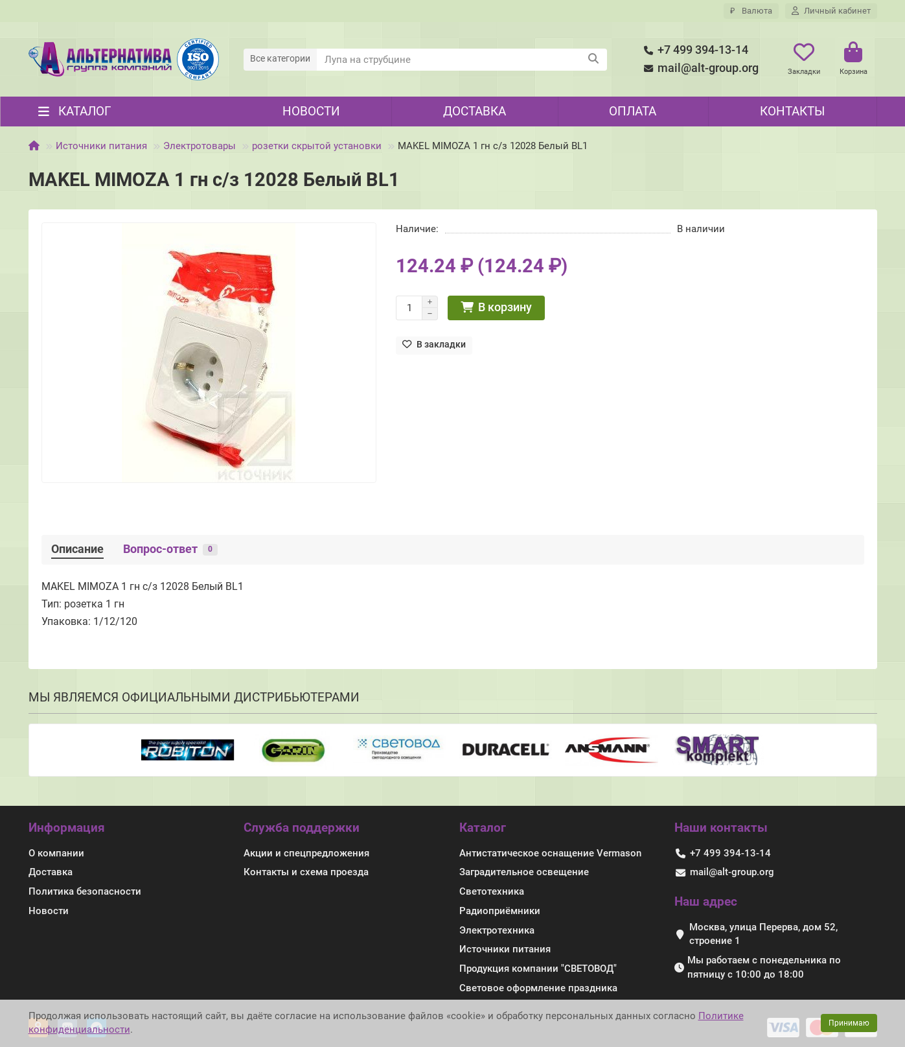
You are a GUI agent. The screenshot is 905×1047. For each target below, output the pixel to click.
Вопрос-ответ (170, 549)
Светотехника (491, 891)
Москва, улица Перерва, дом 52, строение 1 (763, 934)
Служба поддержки (302, 827)
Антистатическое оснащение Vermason (550, 853)
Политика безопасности (85, 891)
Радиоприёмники (499, 911)
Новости (311, 111)
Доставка (474, 111)
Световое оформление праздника (538, 988)
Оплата (632, 111)
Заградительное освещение (524, 872)
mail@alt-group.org (699, 68)
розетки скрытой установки (317, 146)
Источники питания (101, 146)
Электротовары (199, 146)
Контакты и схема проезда (306, 872)
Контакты (792, 111)
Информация (67, 827)
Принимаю (849, 1023)
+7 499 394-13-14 (693, 50)
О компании (56, 853)
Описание (77, 549)
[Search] (462, 60)
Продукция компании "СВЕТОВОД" (538, 968)
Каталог (482, 827)
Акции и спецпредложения (306, 853)
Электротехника (496, 930)
